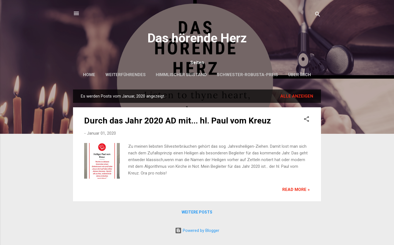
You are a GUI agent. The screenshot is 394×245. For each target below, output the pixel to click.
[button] (306, 120)
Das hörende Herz (197, 38)
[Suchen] (317, 15)
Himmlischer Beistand (181, 74)
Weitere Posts (197, 212)
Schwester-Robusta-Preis (247, 74)
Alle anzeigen (296, 96)
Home (89, 74)
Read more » (296, 189)
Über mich (299, 74)
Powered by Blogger (197, 230)
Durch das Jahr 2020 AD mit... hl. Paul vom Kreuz (177, 120)
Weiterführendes (125, 74)
